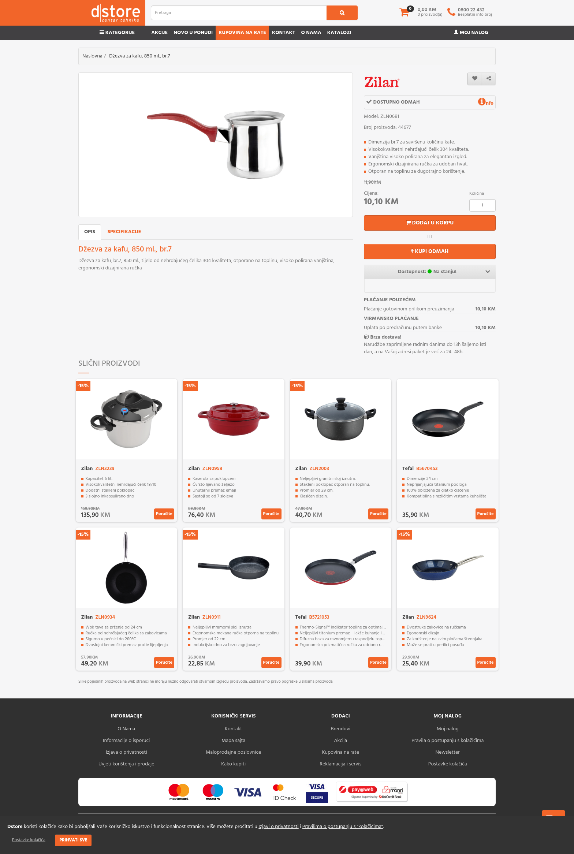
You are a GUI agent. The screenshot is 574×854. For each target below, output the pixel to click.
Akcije (159, 33)
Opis (89, 232)
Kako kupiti (233, 764)
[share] (489, 78)
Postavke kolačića (28, 840)
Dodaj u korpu (430, 223)
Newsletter (448, 752)
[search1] (342, 12)
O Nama (126, 729)
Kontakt (283, 33)
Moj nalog (471, 33)
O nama (311, 33)
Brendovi (340, 729)
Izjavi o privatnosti (278, 827)
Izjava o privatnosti (126, 752)
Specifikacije (124, 232)
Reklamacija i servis (340, 764)
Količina (476, 193)
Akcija (340, 740)
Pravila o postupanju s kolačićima (447, 740)
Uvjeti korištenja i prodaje (126, 764)
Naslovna (92, 56)
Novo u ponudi (193, 33)
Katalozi (339, 33)
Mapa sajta (233, 740)
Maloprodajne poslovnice (233, 752)
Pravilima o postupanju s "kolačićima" (342, 827)
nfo (485, 103)
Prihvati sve (73, 840)
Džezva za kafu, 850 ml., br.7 (139, 56)
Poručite (164, 514)
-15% (83, 386)
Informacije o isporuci (126, 740)
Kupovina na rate (242, 33)
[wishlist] (474, 78)
